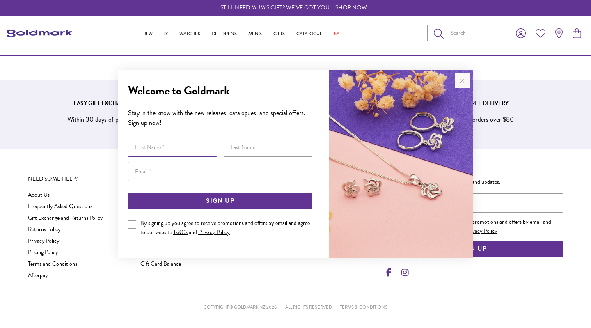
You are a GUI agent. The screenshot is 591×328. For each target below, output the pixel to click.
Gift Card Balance (160, 263)
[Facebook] (389, 272)
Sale (339, 33)
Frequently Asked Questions (60, 206)
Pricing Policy (43, 252)
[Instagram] (403, 272)
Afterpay (38, 275)
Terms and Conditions (52, 263)
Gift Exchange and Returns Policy (65, 217)
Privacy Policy (214, 232)
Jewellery (156, 33)
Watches (189, 33)
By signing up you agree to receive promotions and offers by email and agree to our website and (225, 227)
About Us (39, 194)
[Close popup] (462, 80)
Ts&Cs (180, 232)
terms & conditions (363, 307)
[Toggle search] (440, 33)
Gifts (279, 33)
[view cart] (577, 33)
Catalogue (309, 33)
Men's (255, 33)
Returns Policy (44, 229)
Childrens (224, 33)
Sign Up (220, 201)
